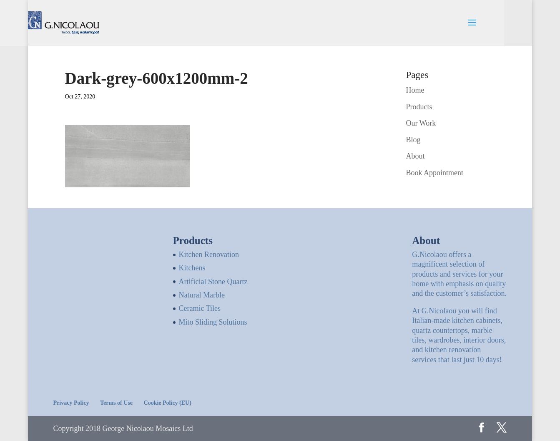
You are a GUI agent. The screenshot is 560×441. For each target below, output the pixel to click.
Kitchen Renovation (209, 254)
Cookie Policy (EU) (167, 403)
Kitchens (192, 268)
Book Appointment (434, 173)
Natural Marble (202, 295)
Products (419, 107)
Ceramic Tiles (200, 308)
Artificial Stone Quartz (213, 281)
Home (415, 90)
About (415, 156)
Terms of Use (116, 403)
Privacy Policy (71, 403)
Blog (413, 140)
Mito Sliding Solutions (213, 322)
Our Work (421, 123)
